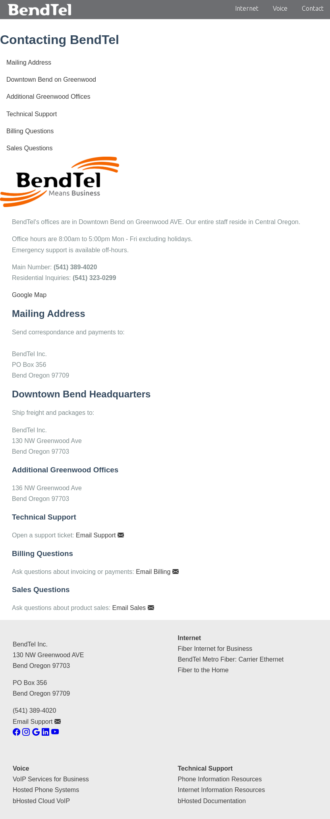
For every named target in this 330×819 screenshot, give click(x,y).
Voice (280, 8)
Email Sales (133, 607)
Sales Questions (29, 148)
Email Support (100, 535)
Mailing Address (28, 62)
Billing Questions (30, 131)
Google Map (29, 295)
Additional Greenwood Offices (48, 96)
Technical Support (31, 114)
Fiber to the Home (203, 670)
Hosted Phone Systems (46, 789)
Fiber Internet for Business (215, 648)
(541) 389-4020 (34, 710)
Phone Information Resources (220, 779)
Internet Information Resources (221, 789)
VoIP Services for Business (51, 779)
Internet (247, 8)
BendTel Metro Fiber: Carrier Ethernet (231, 659)
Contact (313, 8)
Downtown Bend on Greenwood (51, 79)
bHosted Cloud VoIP (41, 801)
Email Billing (157, 571)
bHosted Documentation (212, 801)
